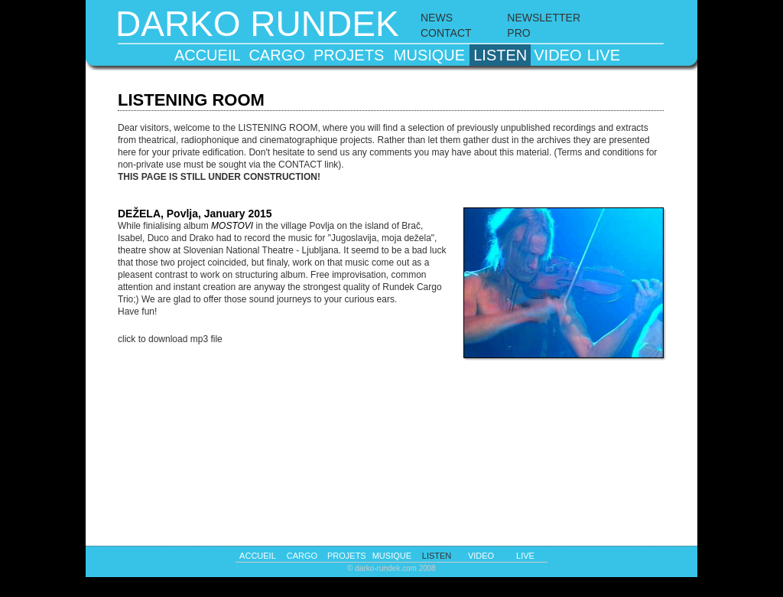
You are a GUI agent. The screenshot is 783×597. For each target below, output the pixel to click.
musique (429, 55)
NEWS (437, 17)
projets (349, 55)
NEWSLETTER (543, 17)
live (603, 55)
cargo (276, 55)
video (557, 55)
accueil (207, 55)
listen (500, 55)
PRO (518, 33)
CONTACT (446, 33)
